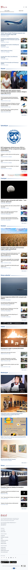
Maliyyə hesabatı (3, 543)
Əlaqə (2, 538)
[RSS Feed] (15, 558)
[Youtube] (9, 558)
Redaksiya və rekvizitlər (4, 537)
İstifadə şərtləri (3, 547)
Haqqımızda (3, 535)
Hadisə (3, 326)
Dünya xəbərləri (5, 275)
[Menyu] (26, 7)
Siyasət (3, 68)
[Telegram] (11, 558)
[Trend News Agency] (4, 515)
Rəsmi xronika (3, 531)
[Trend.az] (4, 7)
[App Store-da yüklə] (5, 562)
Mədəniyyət (4, 372)
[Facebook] (4, 558)
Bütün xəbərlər (24, 115)
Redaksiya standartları (4, 540)
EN (12, 568)
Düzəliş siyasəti (3, 541)
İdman (3, 465)
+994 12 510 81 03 (3, 523)
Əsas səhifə (7, 10)
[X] (6, 558)
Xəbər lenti (21, 10)
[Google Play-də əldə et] (13, 562)
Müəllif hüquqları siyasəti (5, 550)
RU (15, 568)
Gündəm (3, 226)
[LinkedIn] (13, 558)
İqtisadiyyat (4, 125)
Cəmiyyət (4, 178)
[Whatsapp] (2, 558)
